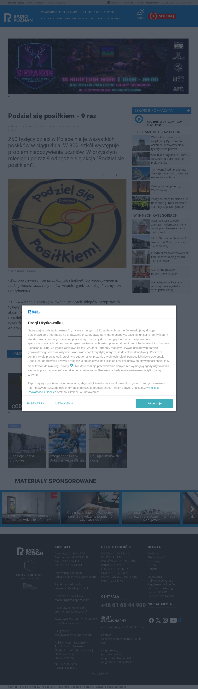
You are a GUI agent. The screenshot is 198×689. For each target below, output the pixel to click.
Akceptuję (155, 403)
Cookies (51, 392)
